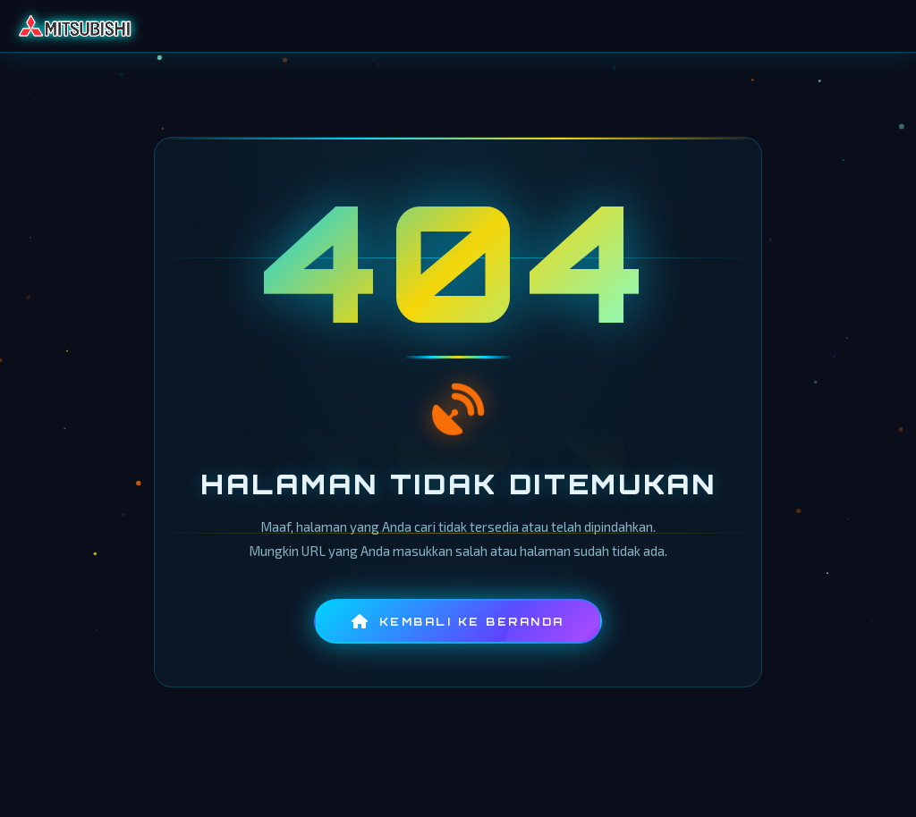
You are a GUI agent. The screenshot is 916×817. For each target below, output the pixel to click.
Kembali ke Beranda (458, 621)
